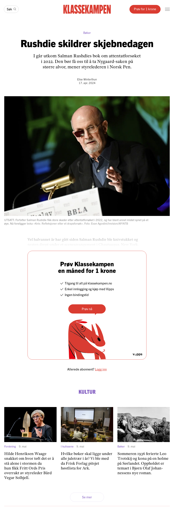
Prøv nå (87, 309)
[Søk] (11, 9)
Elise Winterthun (87, 79)
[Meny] (167, 9)
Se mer (87, 497)
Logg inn (101, 369)
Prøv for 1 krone (145, 9)
